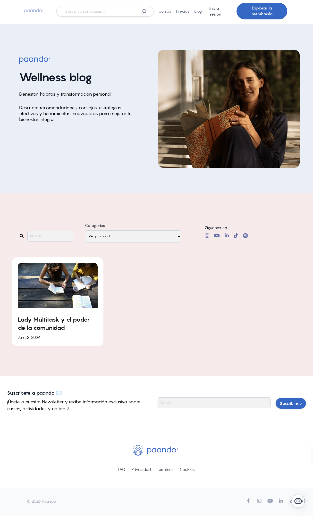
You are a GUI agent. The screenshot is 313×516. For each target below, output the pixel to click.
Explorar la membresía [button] (262, 11)
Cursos (164, 11)
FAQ (121, 469)
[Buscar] (144, 11)
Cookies (187, 469)
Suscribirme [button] (291, 402)
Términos (165, 469)
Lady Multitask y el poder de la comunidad (54, 323)
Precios (182, 11)
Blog (198, 11)
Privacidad (141, 469)
